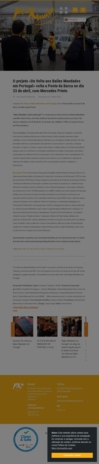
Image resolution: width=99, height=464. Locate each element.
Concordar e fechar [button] (72, 455)
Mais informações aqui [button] (62, 448)
